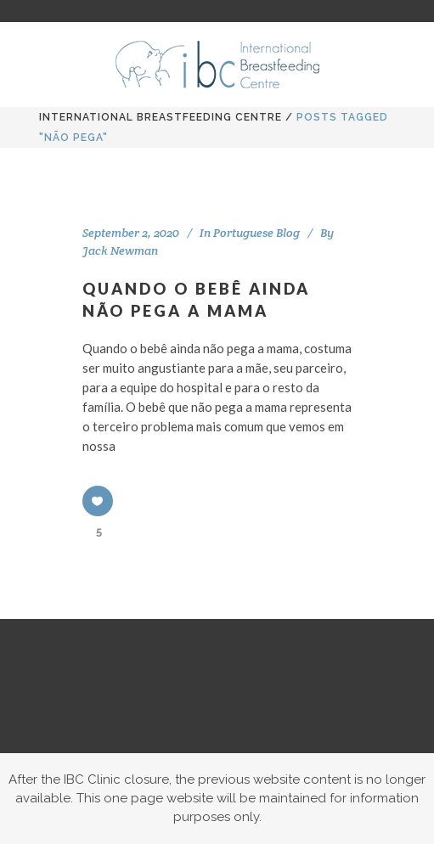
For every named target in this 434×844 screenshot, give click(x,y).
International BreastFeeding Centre (160, 117)
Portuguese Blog (256, 232)
